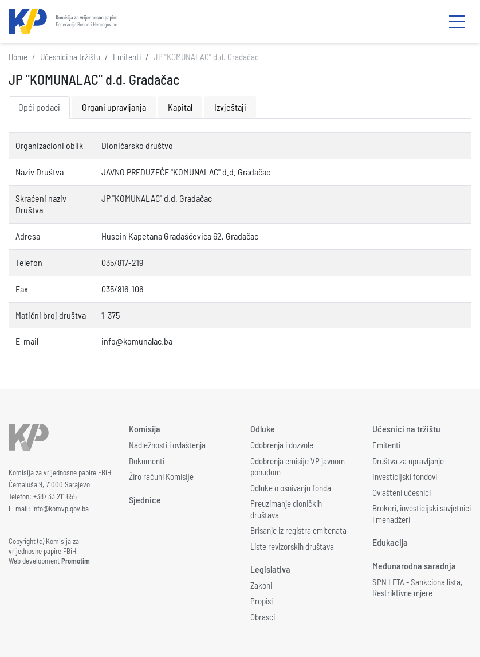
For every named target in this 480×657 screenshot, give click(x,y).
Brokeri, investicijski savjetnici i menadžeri (421, 514)
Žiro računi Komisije (161, 476)
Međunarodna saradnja (414, 565)
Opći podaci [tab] (39, 106)
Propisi (261, 601)
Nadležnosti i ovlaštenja (167, 445)
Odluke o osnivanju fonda (290, 488)
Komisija (144, 428)
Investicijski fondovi (404, 476)
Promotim (75, 560)
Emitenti (127, 57)
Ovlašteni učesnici (401, 492)
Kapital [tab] (180, 106)
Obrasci (262, 617)
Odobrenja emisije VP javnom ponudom (297, 467)
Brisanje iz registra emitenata (298, 530)
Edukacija (390, 542)
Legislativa (270, 569)
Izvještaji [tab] (230, 106)
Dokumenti (146, 461)
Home (18, 57)
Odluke (262, 428)
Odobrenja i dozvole (281, 445)
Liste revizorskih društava (292, 546)
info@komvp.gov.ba (60, 508)
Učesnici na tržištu (70, 57)
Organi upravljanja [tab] (114, 106)
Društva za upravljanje (408, 461)
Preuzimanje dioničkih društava (286, 509)
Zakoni (261, 585)
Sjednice (145, 499)
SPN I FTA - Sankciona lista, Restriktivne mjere (417, 588)
